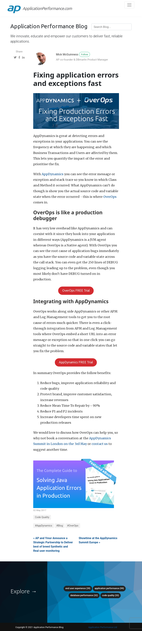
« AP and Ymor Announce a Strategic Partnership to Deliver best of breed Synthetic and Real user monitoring (53, 544)
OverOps (110, 197)
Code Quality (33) (110, 595)
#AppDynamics (43, 525)
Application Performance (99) (109, 588)
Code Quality (42, 517)
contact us (100, 444)
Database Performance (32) (84, 595)
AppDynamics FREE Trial (76, 362)
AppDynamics (52, 174)
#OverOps (72, 525)
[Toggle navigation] (129, 4)
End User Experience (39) (77, 588)
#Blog (59, 525)
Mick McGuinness (67, 54)
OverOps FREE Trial (76, 290)
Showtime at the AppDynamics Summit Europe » (98, 540)
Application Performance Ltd (102, 627)
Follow (84, 54)
